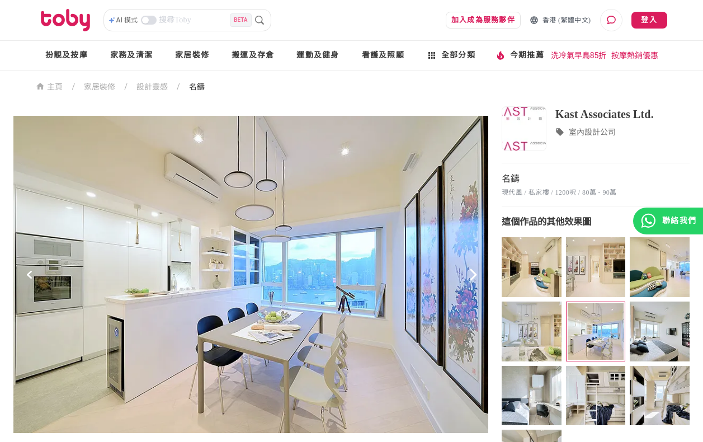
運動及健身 (317, 55)
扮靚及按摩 (66, 55)
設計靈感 (152, 86)
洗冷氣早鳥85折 (579, 55)
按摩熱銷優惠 (634, 55)
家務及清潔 (131, 55)
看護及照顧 (383, 55)
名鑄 (197, 86)
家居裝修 (192, 55)
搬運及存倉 (253, 55)
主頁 (49, 86)
